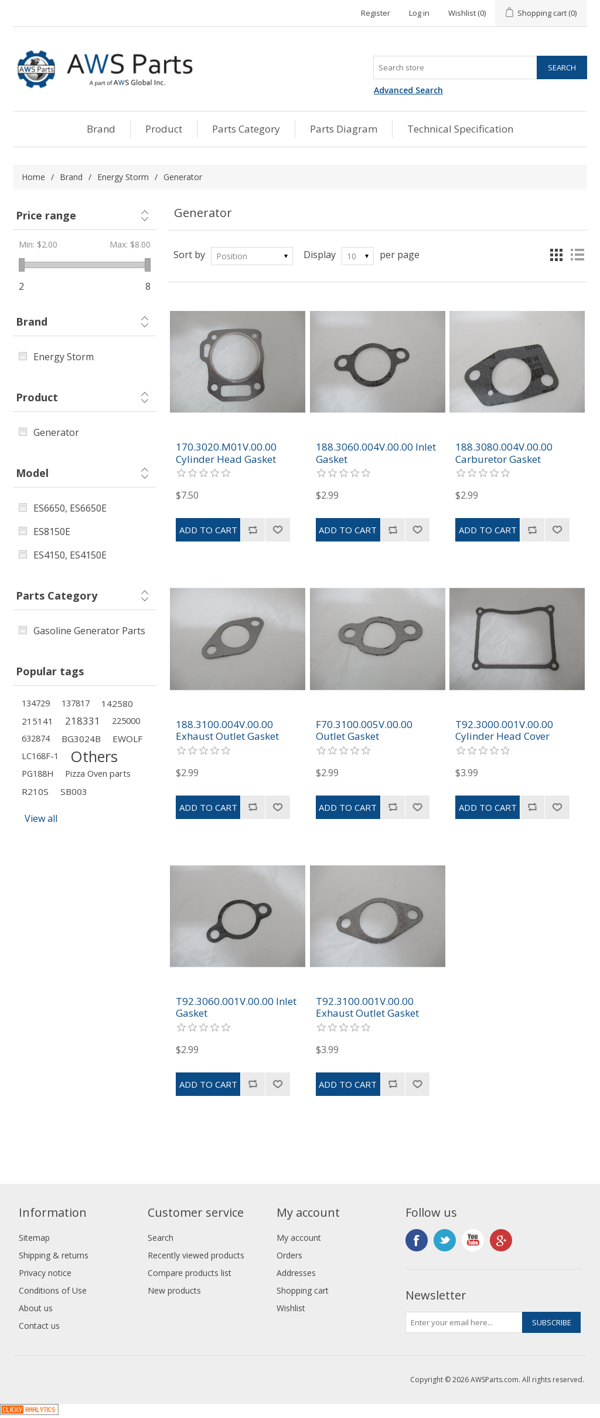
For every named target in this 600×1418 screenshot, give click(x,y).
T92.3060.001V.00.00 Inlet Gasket (236, 1008)
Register (375, 13)
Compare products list (189, 1272)
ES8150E (51, 531)
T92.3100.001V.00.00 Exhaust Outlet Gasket (367, 1008)
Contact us (39, 1325)
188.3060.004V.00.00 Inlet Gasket (376, 453)
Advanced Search (408, 90)
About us (36, 1308)
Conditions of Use (53, 1290)
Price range (46, 215)
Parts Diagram (343, 129)
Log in (419, 13)
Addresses (296, 1272)
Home (33, 176)
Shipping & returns (53, 1255)
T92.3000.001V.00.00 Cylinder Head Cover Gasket (504, 736)
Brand (101, 129)
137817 (76, 703)
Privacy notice (45, 1272)
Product (163, 129)
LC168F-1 (40, 756)
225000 (126, 720)
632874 (36, 738)
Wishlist (291, 1308)
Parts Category (246, 129)
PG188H (37, 773)
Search (160, 1237)
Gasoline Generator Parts (89, 630)
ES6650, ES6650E (70, 508)
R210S (35, 791)
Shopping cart (303, 1290)
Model (32, 473)
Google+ (501, 1240)
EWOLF (127, 738)
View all (41, 818)
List (577, 254)
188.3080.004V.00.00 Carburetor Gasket (504, 453)
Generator (56, 432)
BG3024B (81, 738)
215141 (37, 721)
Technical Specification (460, 129)
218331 (82, 720)
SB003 (73, 791)
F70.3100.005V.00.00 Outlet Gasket (364, 731)
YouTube (473, 1240)
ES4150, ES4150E (70, 555)
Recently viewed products (196, 1255)
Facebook (416, 1240)
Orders (289, 1255)
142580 (117, 703)
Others (94, 756)
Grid (556, 254)
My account (299, 1237)
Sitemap (34, 1237)
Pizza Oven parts (98, 773)
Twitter (445, 1240)
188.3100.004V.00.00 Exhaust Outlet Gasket (227, 731)
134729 (36, 703)
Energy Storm (123, 176)
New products (174, 1290)
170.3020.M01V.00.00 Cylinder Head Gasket (226, 453)
